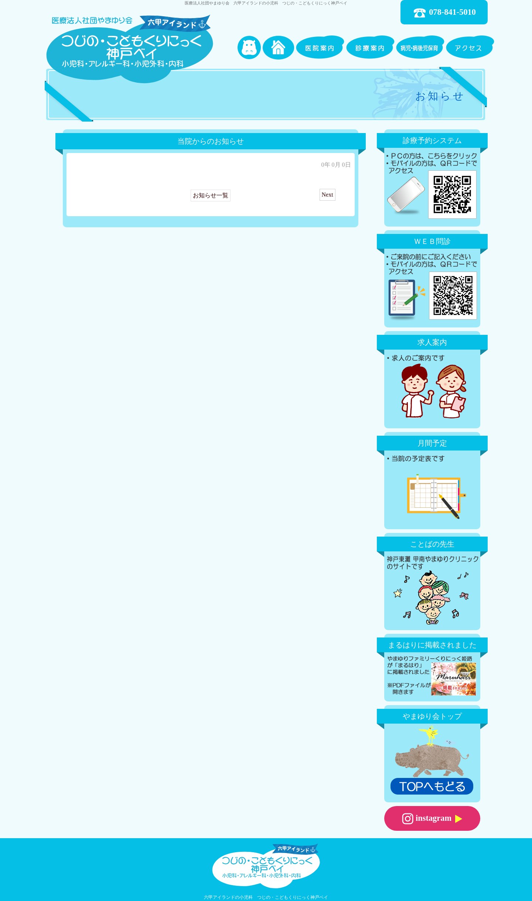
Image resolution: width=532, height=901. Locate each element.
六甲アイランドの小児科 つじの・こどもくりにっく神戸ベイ (266, 897)
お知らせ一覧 (210, 195)
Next (327, 194)
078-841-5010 (444, 12)
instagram (432, 819)
